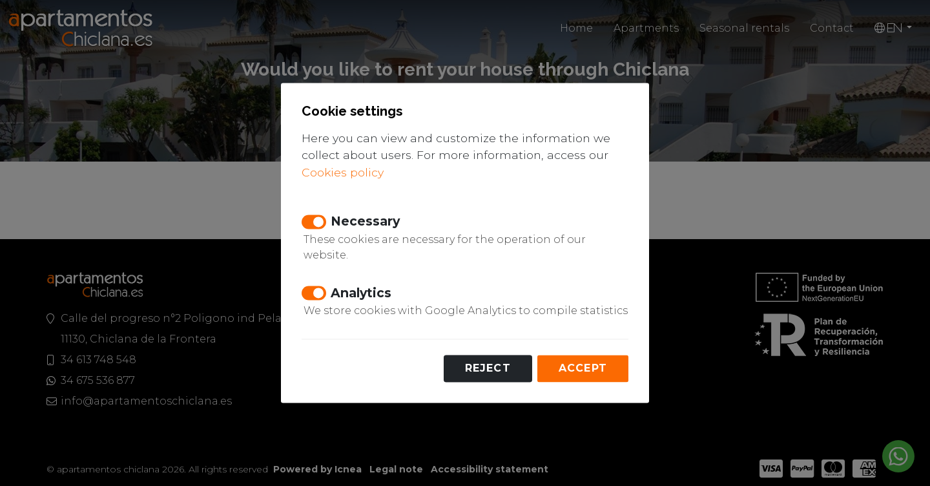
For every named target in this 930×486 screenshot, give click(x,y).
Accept (583, 369)
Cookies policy (343, 172)
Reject (488, 369)
